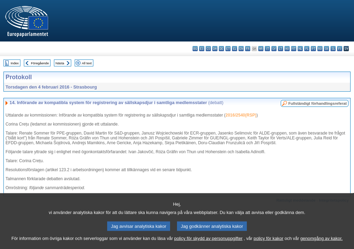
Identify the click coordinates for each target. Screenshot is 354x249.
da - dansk (214, 48)
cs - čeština (208, 48)
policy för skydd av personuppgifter (208, 244)
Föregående (40, 63)
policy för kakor (268, 244)
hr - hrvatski (260, 48)
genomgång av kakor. (321, 244)
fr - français (247, 48)
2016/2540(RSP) (240, 115)
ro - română (320, 48)
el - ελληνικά (234, 48)
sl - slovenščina (333, 48)
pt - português (313, 48)
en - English (241, 48)
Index (15, 63)
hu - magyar (287, 48)
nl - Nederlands (300, 48)
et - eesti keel (228, 48)
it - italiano (267, 48)
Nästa (60, 63)
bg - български (195, 48)
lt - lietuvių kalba (280, 48)
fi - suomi (339, 48)
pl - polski (306, 48)
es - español (201, 48)
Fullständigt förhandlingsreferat (317, 103)
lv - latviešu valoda (274, 48)
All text (87, 63)
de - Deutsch (221, 48)
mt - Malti (293, 48)
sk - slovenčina (326, 48)
